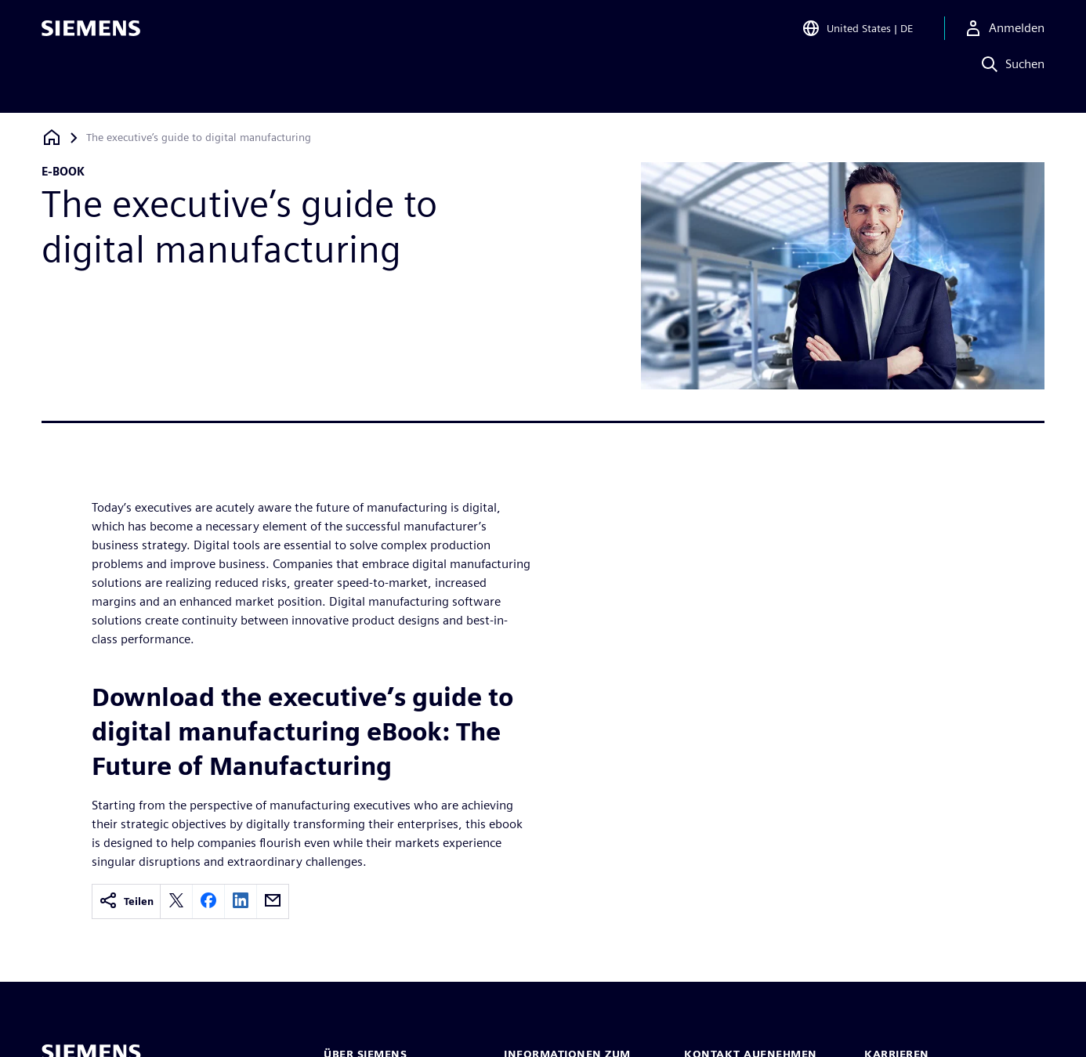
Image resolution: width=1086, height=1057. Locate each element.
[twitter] (176, 901)
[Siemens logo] (91, 34)
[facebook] (208, 901)
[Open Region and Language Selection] (857, 34)
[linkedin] (240, 901)
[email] (272, 901)
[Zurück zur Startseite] (51, 137)
